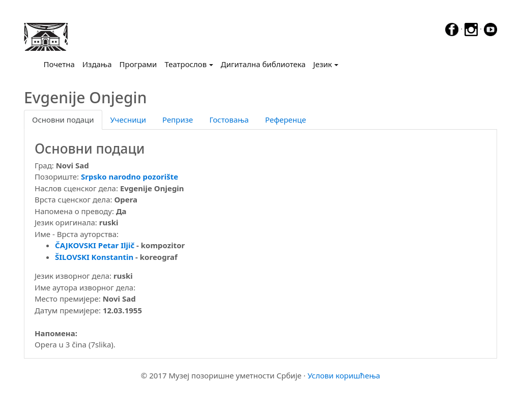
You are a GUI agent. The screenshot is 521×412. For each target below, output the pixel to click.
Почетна (61, 63)
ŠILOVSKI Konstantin (94, 257)
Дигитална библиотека (263, 64)
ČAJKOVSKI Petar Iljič (94, 245)
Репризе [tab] (177, 119)
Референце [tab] (285, 119)
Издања (97, 64)
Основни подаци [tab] (63, 119)
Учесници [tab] (128, 119)
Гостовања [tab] (229, 119)
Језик (322, 64)
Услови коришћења (343, 375)
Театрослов (185, 64)
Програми (138, 64)
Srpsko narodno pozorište (129, 176)
